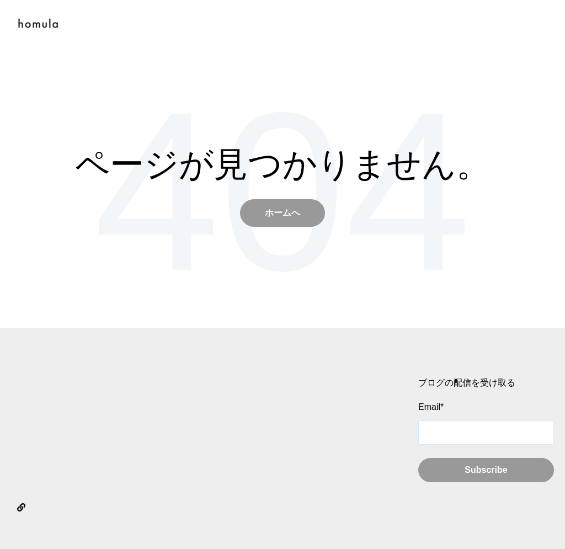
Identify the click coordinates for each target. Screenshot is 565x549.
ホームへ (282, 212)
